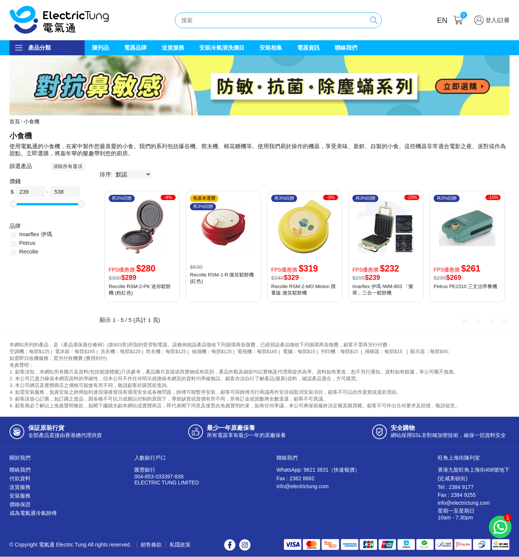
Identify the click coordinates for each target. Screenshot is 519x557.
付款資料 (19, 479)
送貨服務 (173, 47)
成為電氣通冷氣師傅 (33, 513)
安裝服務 (19, 496)
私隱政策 (180, 545)
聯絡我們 (346, 47)
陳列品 (100, 47)
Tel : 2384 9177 (456, 487)
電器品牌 (135, 47)
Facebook (229, 545)
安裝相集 (271, 47)
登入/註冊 (498, 20)
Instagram (244, 545)
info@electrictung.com (302, 487)
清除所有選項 (67, 167)
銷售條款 (151, 545)
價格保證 (19, 505)
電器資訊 (308, 47)
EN (442, 20)
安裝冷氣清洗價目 (221, 47)
